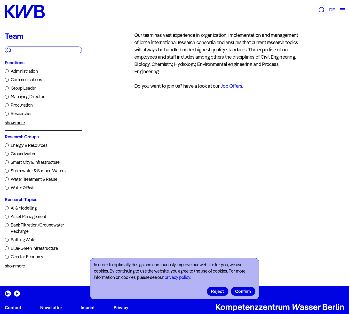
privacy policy (177, 277)
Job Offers (231, 86)
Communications (26, 79)
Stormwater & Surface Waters (38, 170)
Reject (217, 291)
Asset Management (28, 216)
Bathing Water (24, 240)
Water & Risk (22, 187)
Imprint (88, 307)
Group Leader (23, 88)
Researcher (21, 113)
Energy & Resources (29, 145)
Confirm (243, 291)
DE (332, 10)
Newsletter (51, 307)
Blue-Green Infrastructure (34, 248)
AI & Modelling (24, 208)
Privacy (121, 307)
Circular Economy (27, 256)
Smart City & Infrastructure (35, 162)
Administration (24, 71)
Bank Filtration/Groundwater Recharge (37, 228)
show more (15, 123)
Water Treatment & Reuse (34, 179)
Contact (13, 307)
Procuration (21, 105)
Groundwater (23, 154)
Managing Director (28, 96)
